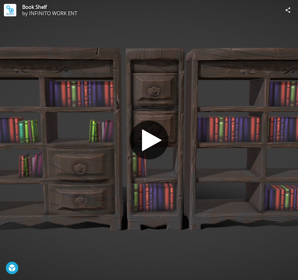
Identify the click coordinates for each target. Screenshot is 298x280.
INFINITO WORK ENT (53, 13)
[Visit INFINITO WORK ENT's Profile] (10, 10)
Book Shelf (34, 7)
